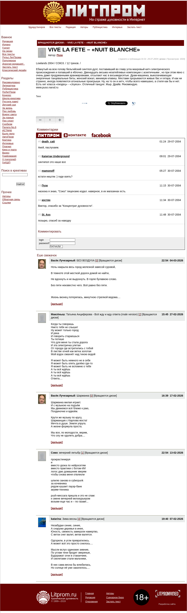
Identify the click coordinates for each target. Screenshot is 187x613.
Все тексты (55, 27)
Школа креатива (11, 98)
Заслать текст (134, 27)
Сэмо (54, 452)
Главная (89, 593)
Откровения (91, 601)
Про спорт (8, 120)
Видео (5, 152)
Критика (6, 140)
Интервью (117, 27)
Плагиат (6, 146)
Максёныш (58, 314)
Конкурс (6, 95)
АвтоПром (8, 136)
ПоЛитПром (8, 92)
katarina (56, 518)
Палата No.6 (9, 127)
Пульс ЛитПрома (11, 57)
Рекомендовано (11, 82)
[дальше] (57, 303)
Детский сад (9, 104)
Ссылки (6, 202)
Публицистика (100, 27)
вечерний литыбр (69, 452)
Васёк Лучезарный (63, 260)
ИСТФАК (7, 130)
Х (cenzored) (9, 159)
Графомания (9, 156)
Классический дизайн (14, 70)
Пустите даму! (10, 101)
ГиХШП (6, 162)
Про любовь (9, 111)
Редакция (71, 27)
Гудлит (6, 47)
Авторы (84, 27)
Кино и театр (9, 149)
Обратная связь (11, 199)
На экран (7, 51)
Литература (8, 85)
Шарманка (83, 395)
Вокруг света (9, 114)
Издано (6, 44)
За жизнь (7, 108)
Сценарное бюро (115, 597)
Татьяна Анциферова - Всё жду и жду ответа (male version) (102, 314)
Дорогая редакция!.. (13, 63)
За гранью (8, 117)
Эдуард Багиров (36, 27)
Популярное (9, 60)
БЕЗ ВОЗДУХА (86, 260)
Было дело (8, 133)
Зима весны (69, 518)
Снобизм (7, 124)
